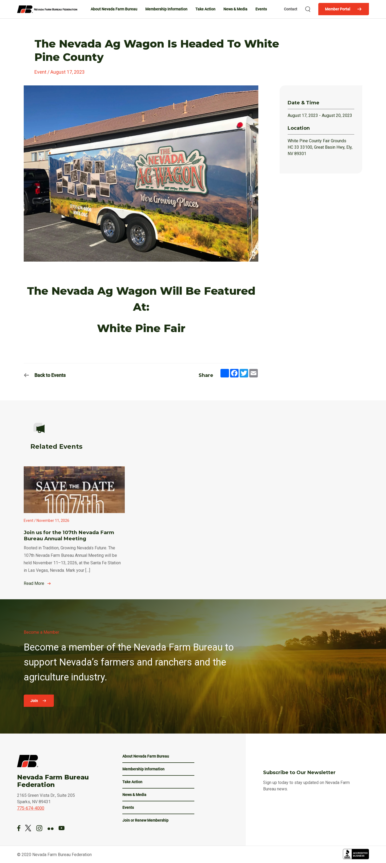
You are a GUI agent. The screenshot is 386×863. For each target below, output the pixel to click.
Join (34, 701)
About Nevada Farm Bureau (114, 9)
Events (261, 9)
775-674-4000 (30, 808)
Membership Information (166, 9)
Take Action (205, 9)
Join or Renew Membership (145, 820)
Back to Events (50, 375)
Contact (290, 9)
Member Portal (337, 9)
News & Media (235, 9)
